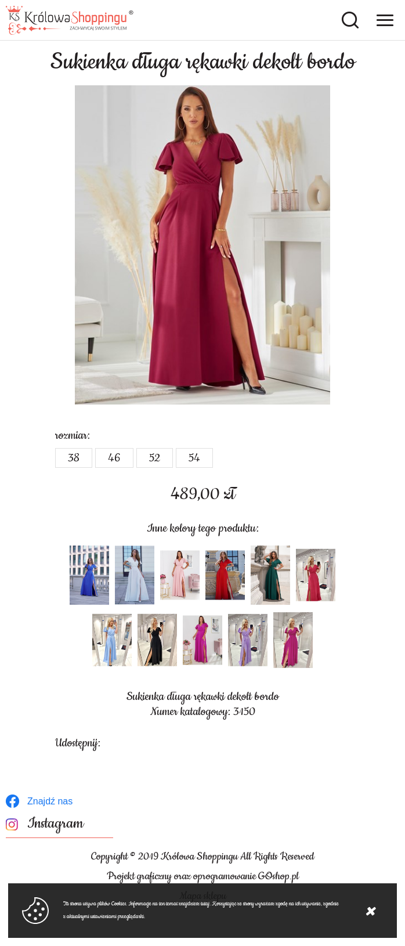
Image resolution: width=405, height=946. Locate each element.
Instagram (55, 824)
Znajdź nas (50, 801)
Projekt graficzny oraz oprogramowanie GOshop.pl (203, 876)
